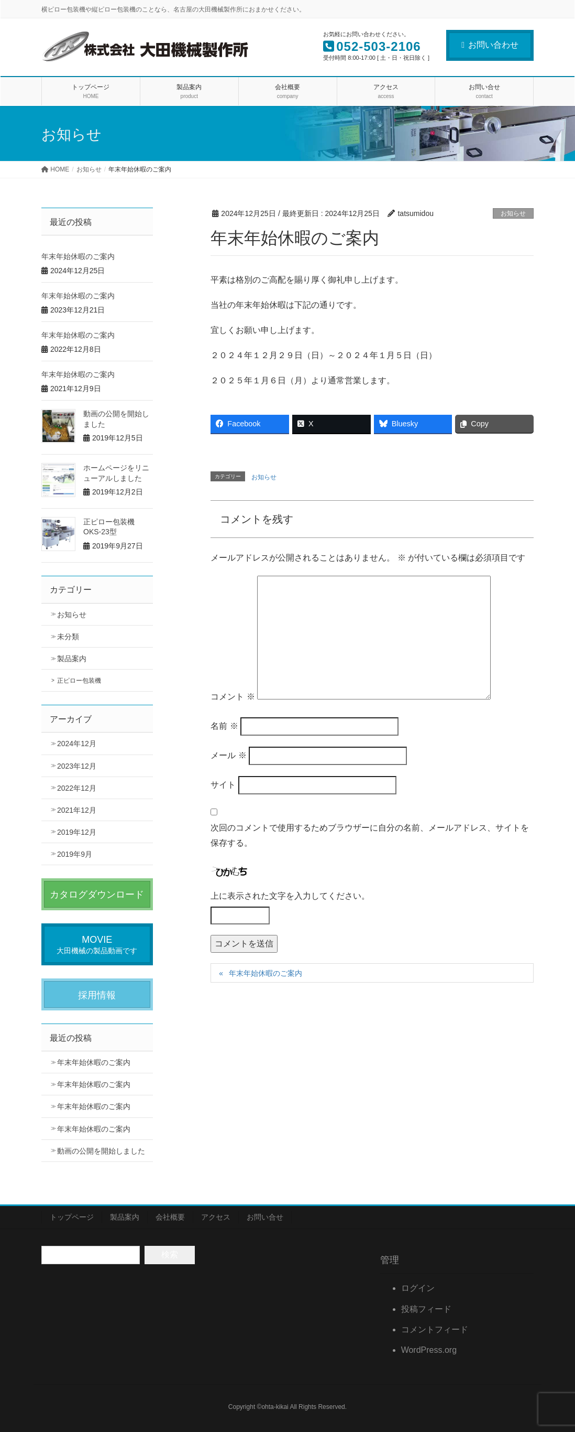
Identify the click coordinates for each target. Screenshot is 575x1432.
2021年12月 (76, 810)
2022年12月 (76, 788)
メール (228, 755)
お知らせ (513, 213)
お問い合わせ (489, 44)
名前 (224, 726)
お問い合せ (265, 1217)
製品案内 (71, 658)
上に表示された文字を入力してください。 (290, 895)
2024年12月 (76, 743)
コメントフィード (434, 1329)
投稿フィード (426, 1309)
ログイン (418, 1288)
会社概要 (170, 1217)
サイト (223, 784)
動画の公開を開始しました (101, 1151)
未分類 (68, 636)
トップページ (72, 1217)
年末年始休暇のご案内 (265, 973)
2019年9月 (74, 854)
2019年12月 (76, 832)
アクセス (215, 1217)
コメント (233, 696)
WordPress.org (429, 1349)
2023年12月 (76, 766)
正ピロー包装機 (79, 680)
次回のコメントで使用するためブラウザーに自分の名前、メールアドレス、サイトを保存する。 (370, 835)
